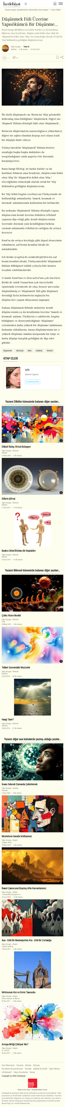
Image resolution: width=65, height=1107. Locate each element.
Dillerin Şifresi (8, 498)
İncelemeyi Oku (32, 382)
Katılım (28, 1065)
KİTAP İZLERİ (10, 358)
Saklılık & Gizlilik (40, 1069)
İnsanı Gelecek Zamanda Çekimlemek (19, 784)
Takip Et (26, 47)
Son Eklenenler (8, 1065)
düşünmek (7, 350)
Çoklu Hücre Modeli (11, 615)
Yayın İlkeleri (54, 1069)
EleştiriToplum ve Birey (10, 945)
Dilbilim (14, 49)
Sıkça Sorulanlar (21, 1072)
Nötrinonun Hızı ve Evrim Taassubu (18, 992)
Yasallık (28, 1069)
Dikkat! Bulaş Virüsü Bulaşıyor (16, 446)
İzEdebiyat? (7, 1072)
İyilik (27, 369)
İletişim (36, 1065)
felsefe (50, 350)
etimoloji (19, 350)
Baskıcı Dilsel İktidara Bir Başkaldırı (19, 550)
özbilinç (39, 350)
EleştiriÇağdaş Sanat (10, 841)
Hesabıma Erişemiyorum (12, 1069)
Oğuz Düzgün (16, 47)
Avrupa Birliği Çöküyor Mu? (15, 1044)
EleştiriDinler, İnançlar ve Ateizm (11, 997)
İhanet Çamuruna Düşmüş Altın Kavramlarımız (24, 888)
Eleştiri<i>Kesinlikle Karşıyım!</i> (11, 893)
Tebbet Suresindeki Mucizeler (16, 667)
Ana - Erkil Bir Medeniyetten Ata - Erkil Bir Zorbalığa (26, 940)
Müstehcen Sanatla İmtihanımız (17, 836)
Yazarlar (20, 1065)
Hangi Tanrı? (8, 719)
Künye (32, 1072)
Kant (29, 350)
